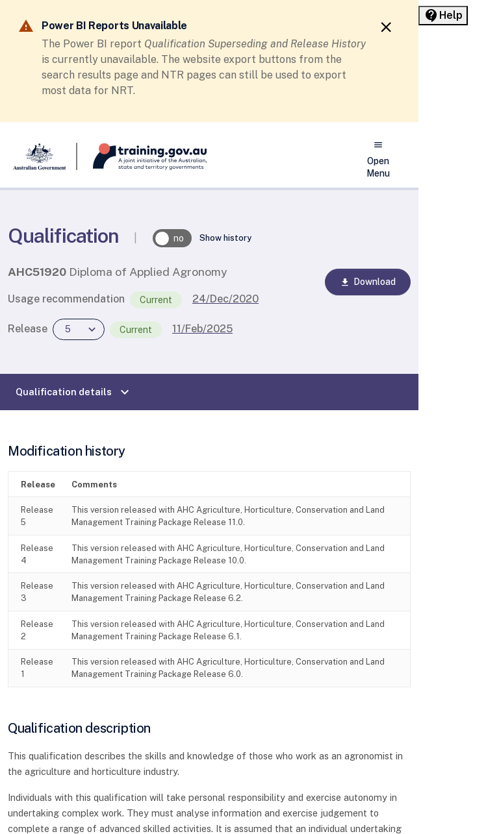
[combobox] (79, 329)
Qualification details (74, 392)
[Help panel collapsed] (443, 15)
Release (27, 329)
